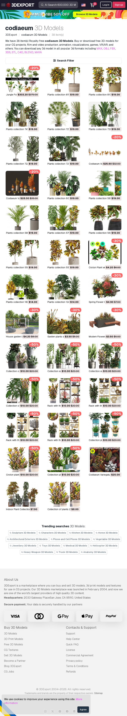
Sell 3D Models (13, 655)
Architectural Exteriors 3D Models (27, 539)
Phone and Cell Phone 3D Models (70, 539)
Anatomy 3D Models (93, 552)
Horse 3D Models (107, 532)
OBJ (106, 48)
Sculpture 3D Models (22, 532)
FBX (112, 48)
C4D (20, 52)
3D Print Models (13, 639)
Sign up (119, 4)
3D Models (10, 633)
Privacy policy (74, 661)
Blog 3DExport (12, 666)
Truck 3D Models (67, 552)
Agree (83, 709)
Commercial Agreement (79, 655)
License (70, 650)
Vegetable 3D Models (106, 539)
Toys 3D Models (49, 545)
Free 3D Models (13, 644)
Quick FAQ (72, 644)
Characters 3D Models (52, 532)
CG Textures (11, 650)
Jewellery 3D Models (23, 545)
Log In (106, 4)
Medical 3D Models (75, 545)
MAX (99, 48)
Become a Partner (15, 661)
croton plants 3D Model (18, 474)
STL (14, 52)
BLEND (28, 52)
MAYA (38, 52)
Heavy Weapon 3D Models (37, 552)
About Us (11, 579)
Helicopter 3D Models (104, 545)
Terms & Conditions (77, 666)
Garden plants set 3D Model (62, 336)
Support (70, 633)
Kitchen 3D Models (81, 532)
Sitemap (98, 693)
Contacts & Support (81, 627)
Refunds (71, 671)
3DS (8, 52)
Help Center (73, 639)
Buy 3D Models (15, 627)
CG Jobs (9, 671)
